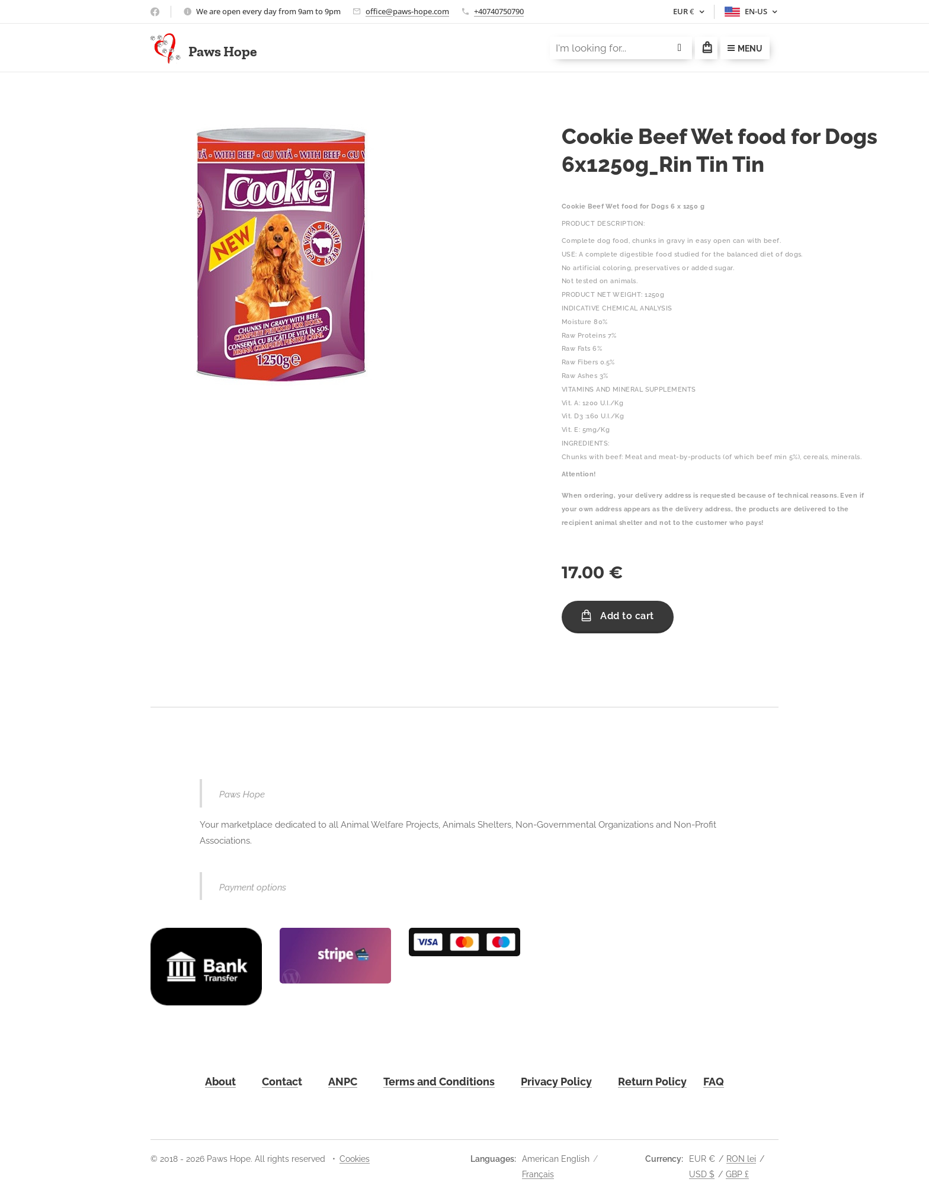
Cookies (354, 1159)
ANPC (342, 1081)
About (220, 1081)
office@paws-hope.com (407, 11)
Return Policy (652, 1081)
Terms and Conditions (439, 1081)
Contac (280, 1081)
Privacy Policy (556, 1081)
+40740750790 (499, 11)
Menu (745, 48)
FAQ (713, 1081)
